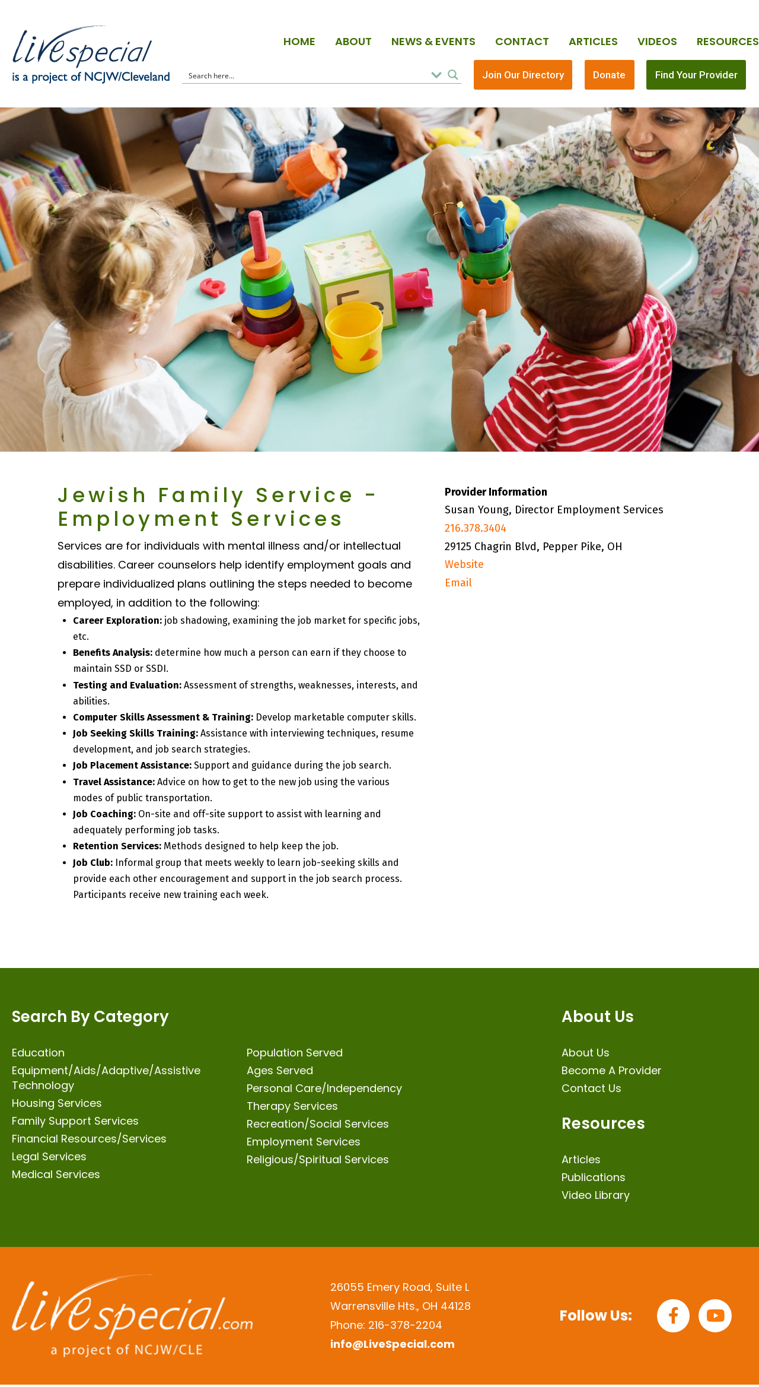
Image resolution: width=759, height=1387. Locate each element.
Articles (593, 41)
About (353, 41)
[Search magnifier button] (453, 76)
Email (458, 584)
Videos (657, 41)
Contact (522, 41)
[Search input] (306, 76)
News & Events (433, 41)
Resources (728, 41)
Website (464, 566)
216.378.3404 (475, 530)
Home (299, 41)
